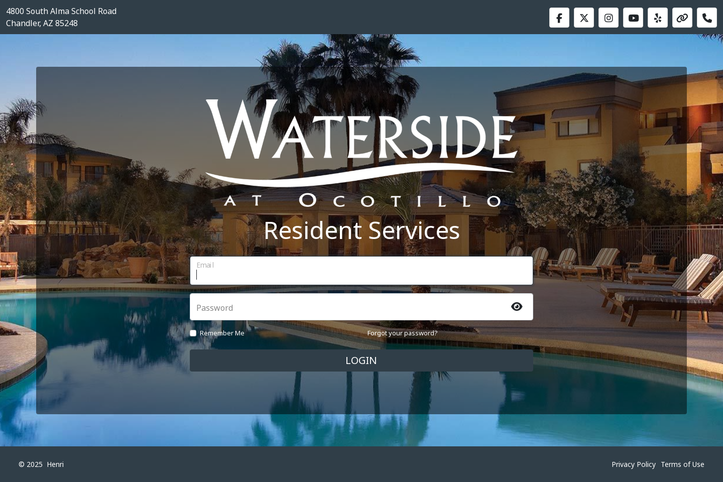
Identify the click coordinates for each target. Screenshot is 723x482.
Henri (55, 464)
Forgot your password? (403, 332)
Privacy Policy (634, 464)
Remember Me (222, 332)
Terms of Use (682, 464)
